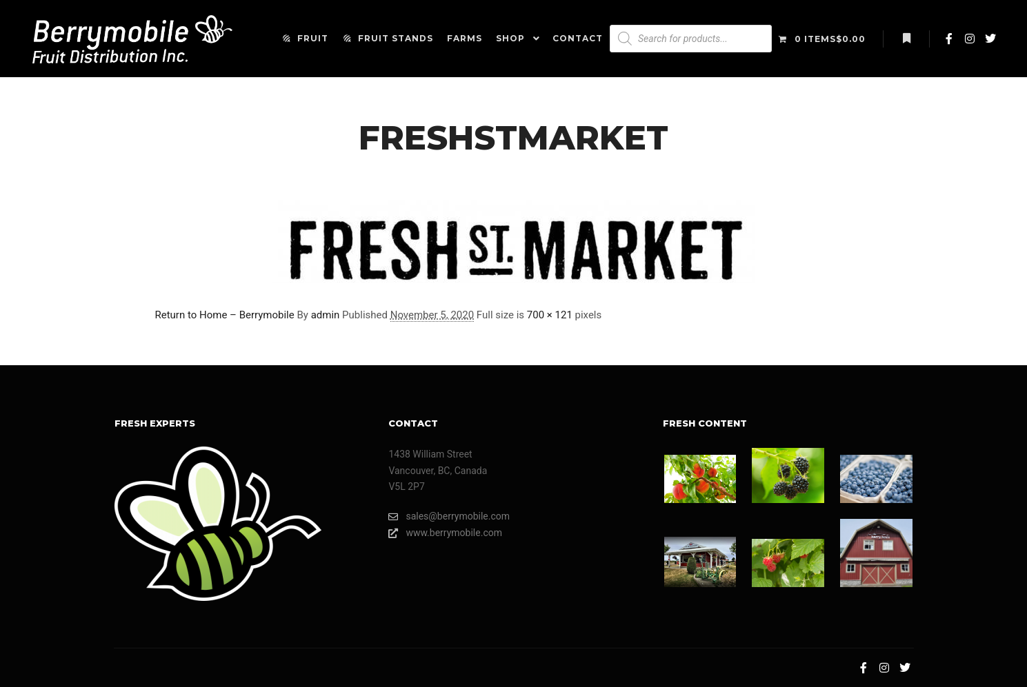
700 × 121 (549, 315)
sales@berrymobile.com (449, 516)
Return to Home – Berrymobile (225, 315)
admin (325, 315)
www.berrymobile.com (445, 533)
